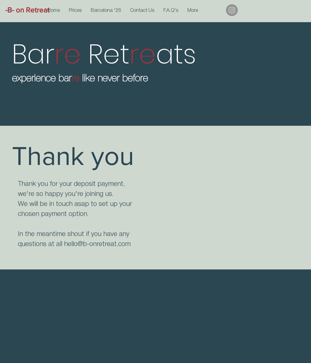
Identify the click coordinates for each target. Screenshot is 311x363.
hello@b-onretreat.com (97, 244)
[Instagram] (232, 10)
